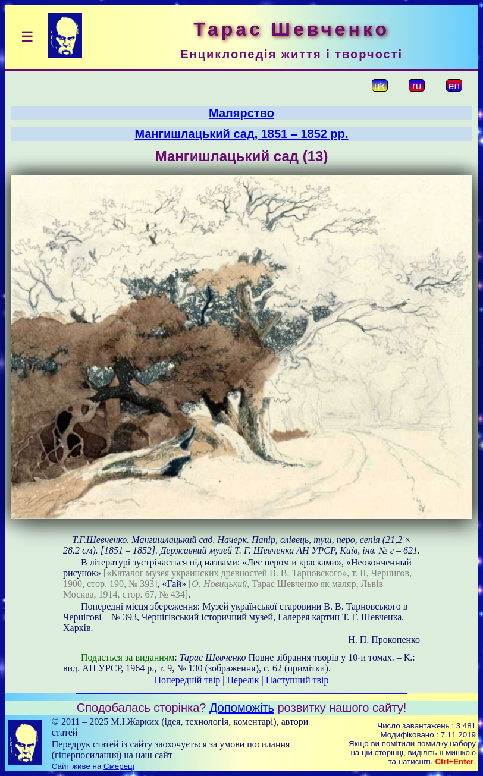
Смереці (119, 766)
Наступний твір (297, 680)
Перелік (243, 680)
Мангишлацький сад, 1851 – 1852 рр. (241, 133)
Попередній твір (188, 680)
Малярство (241, 113)
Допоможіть (241, 707)
